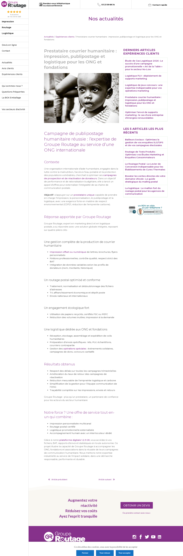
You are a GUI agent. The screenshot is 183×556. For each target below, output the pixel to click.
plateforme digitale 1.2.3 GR (74, 440)
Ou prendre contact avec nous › (137, 513)
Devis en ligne (9, 45)
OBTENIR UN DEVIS (136, 505)
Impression (8, 21)
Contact (6, 51)
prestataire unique (84, 194)
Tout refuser (105, 553)
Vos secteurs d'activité (13, 109)
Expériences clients (12, 74)
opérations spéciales (74, 348)
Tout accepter (125, 553)
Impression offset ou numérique (68, 252)
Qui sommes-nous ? (12, 86)
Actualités (7, 62)
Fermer (85, 553)
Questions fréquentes (13, 92)
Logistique (8, 33)
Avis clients (8, 68)
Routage (6, 27)
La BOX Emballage (11, 97)
